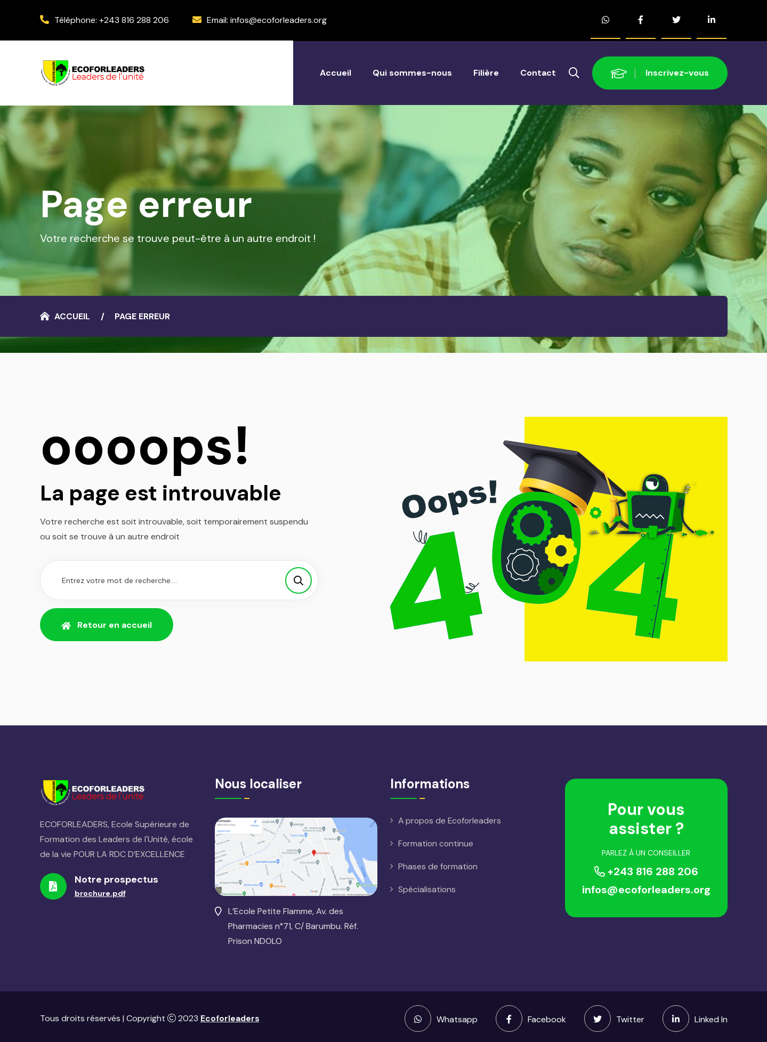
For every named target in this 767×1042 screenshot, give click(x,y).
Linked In (695, 1014)
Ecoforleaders (230, 1014)
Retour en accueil (106, 621)
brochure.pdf (100, 889)
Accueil (335, 69)
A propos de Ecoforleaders (451, 817)
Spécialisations (427, 887)
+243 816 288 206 (134, 18)
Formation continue (436, 840)
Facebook (531, 1014)
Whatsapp (441, 1014)
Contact (538, 69)
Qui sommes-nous (412, 69)
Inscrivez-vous (660, 69)
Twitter (614, 1014)
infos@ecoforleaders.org (278, 18)
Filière (486, 69)
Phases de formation (438, 864)
